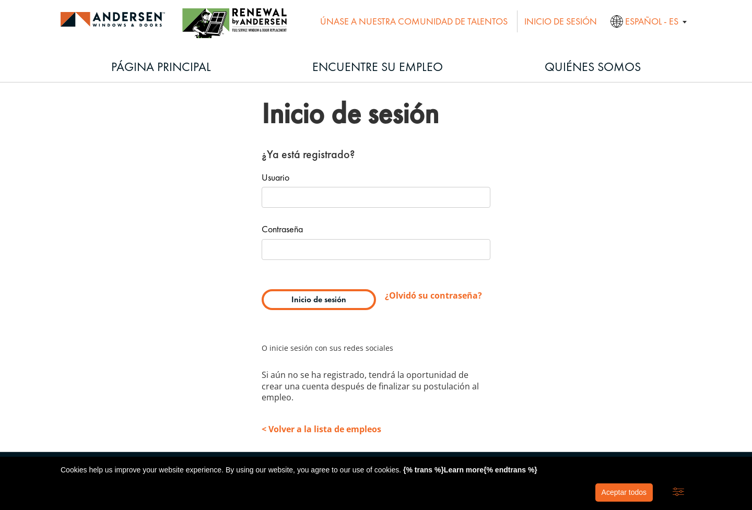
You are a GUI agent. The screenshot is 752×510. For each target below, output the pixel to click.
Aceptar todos (624, 492)
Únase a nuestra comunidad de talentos (414, 21)
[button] (678, 492)
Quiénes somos (593, 66)
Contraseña (282, 229)
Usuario (275, 178)
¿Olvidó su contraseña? (433, 295)
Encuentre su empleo (377, 66)
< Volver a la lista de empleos (321, 429)
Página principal (161, 66)
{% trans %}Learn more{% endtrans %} (470, 470)
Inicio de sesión (560, 21)
